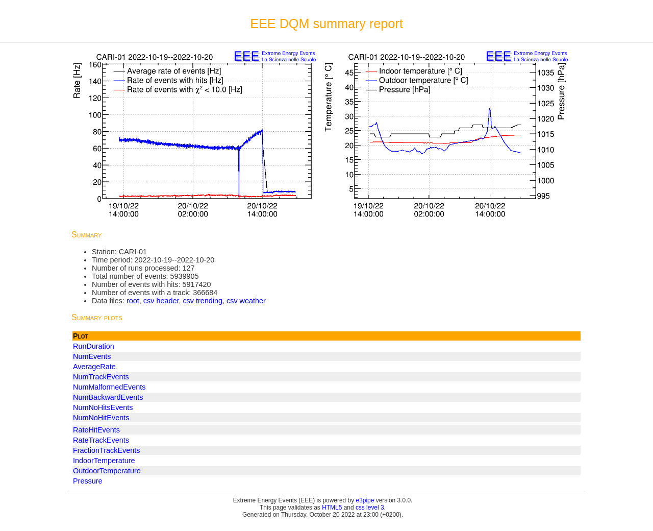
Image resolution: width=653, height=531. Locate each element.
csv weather (246, 301)
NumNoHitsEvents (103, 407)
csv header (161, 301)
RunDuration (93, 346)
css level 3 (370, 507)
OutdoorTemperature (107, 471)
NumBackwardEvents (108, 397)
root (133, 301)
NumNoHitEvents (101, 418)
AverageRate (94, 367)
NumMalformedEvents (109, 387)
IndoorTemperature (104, 460)
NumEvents (92, 356)
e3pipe (365, 500)
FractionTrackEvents (106, 450)
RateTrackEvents (101, 440)
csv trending (202, 301)
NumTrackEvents (101, 377)
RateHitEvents (96, 430)
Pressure (88, 481)
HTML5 (332, 507)
